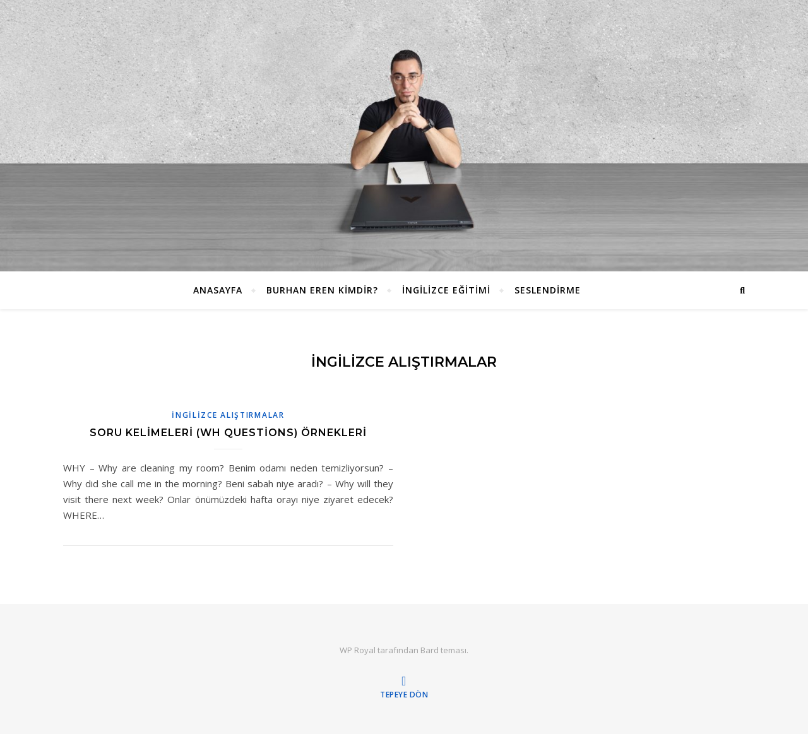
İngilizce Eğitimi (446, 290)
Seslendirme (547, 290)
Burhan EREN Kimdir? (322, 290)
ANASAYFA (217, 290)
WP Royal (358, 650)
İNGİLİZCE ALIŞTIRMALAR (228, 415)
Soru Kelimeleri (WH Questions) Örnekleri (228, 433)
